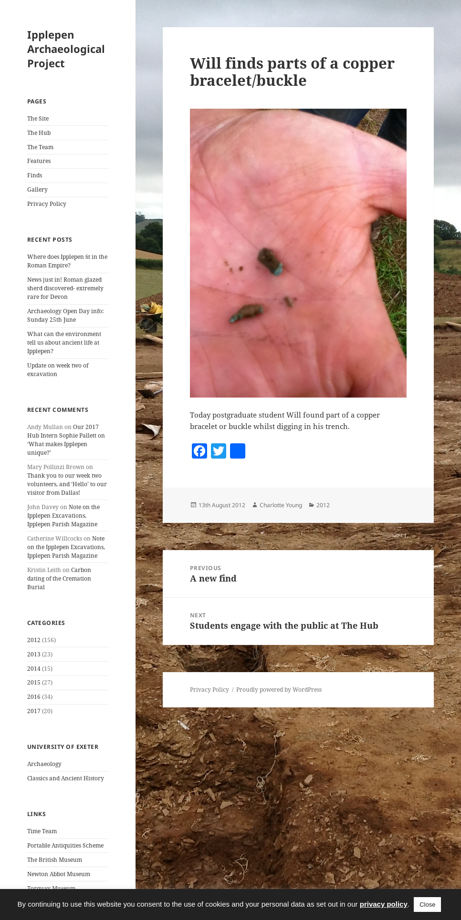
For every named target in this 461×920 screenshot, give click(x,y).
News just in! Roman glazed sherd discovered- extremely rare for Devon (65, 288)
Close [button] (427, 904)
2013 (34, 654)
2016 (34, 697)
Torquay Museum (51, 888)
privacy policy (384, 904)
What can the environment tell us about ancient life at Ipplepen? (64, 342)
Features (39, 161)
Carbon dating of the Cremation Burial (59, 578)
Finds (34, 175)
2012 (34, 640)
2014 (34, 668)
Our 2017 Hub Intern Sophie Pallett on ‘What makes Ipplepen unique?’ (66, 440)
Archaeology (44, 764)
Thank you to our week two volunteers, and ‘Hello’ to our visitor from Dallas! (67, 484)
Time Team (42, 831)
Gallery (37, 189)
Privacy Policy (46, 204)
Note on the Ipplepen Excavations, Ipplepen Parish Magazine (63, 515)
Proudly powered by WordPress (279, 689)
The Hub (39, 133)
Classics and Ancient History (65, 778)
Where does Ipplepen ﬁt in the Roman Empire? (67, 261)
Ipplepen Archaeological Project (66, 48)
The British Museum (54, 860)
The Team (40, 147)
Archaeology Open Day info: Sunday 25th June (65, 315)
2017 (34, 711)
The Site (38, 118)
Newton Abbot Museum (58, 874)
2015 (34, 682)
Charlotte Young (281, 505)
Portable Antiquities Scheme (65, 845)
